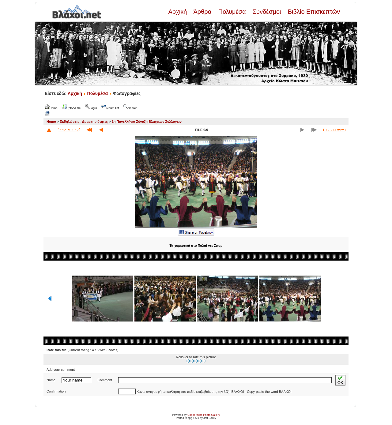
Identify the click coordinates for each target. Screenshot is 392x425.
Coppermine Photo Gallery (203, 414)
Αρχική (178, 11)
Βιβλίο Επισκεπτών (313, 11)
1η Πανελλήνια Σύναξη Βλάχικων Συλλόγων (147, 121)
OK (340, 380)
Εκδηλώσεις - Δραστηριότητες (84, 121)
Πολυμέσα (232, 11)
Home (51, 121)
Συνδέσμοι (267, 11)
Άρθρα (202, 11)
